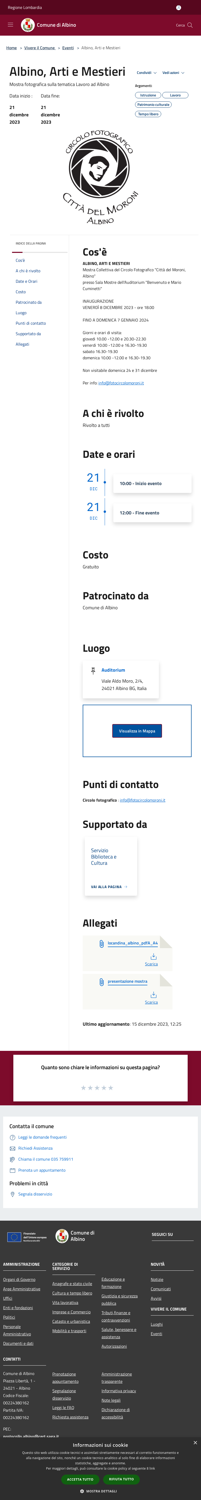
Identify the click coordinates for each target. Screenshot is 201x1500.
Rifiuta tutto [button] (121, 1479)
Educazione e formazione (113, 1283)
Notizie (157, 1279)
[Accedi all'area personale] (178, 8)
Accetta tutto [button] (80, 1479)
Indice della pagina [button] (31, 243)
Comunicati (161, 1289)
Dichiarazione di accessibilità (116, 1413)
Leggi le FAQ (63, 1407)
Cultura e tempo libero (72, 1293)
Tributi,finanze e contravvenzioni (116, 1316)
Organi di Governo (19, 1279)
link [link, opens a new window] (152, 1468)
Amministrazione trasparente (117, 1377)
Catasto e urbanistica (71, 1321)
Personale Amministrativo (17, 1330)
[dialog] (100, 1468)
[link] (121, 383)
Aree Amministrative (21, 1289)
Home (11, 48)
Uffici (7, 1298)
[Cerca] (190, 25)
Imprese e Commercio (71, 1312)
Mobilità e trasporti (69, 1331)
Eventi (68, 48)
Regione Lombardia (25, 7)
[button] (100, 1491)
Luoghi (157, 1324)
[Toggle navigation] (10, 24)
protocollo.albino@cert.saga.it (31, 1436)
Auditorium (113, 669)
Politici (9, 1317)
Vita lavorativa (65, 1302)
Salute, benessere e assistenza (119, 1333)
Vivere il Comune (40, 48)
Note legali (111, 1400)
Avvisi (156, 1298)
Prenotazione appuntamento (65, 1377)
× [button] (195, 1443)
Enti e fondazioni (18, 1308)
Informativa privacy (119, 1391)
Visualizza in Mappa (137, 731)
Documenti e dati (18, 1343)
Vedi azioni (174, 73)
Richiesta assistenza (70, 1417)
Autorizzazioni (114, 1346)
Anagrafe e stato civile (72, 1283)
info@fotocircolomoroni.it (121, 383)
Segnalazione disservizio (64, 1394)
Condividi (147, 73)
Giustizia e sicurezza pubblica (120, 1299)
